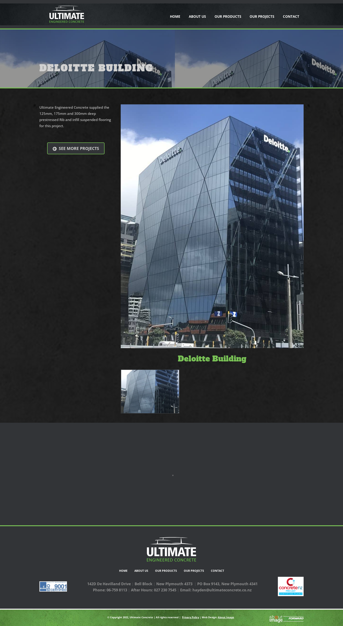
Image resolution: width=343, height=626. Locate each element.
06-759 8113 (117, 590)
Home (175, 16)
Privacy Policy (190, 617)
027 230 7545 (165, 590)
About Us (197, 16)
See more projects (76, 148)
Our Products (228, 16)
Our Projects (262, 16)
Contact (291, 16)
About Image (226, 617)
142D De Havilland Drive (109, 583)
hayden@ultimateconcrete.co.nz (222, 590)
